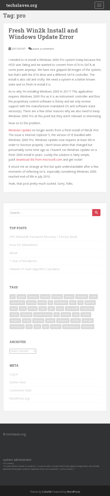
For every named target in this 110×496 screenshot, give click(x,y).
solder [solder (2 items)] (75, 320)
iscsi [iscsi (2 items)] (22, 308)
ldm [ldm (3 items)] (51, 308)
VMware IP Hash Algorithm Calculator (35, 269)
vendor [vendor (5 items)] (55, 326)
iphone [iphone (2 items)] (90, 302)
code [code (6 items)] (93, 296)
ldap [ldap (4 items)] (42, 308)
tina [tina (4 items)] (29, 326)
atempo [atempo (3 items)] (33, 296)
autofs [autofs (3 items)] (45, 296)
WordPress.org (19, 398)
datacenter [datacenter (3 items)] (17, 302)
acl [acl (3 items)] (12, 296)
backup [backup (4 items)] (57, 296)
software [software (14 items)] (63, 320)
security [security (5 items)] (38, 320)
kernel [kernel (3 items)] (32, 308)
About (14, 253)
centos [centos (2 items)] (69, 296)
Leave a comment (43, 49)
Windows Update (19, 130)
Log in (14, 374)
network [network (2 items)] (26, 314)
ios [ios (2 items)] (80, 302)
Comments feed (20, 390)
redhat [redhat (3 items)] (86, 314)
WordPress (73, 492)
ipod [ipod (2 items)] (14, 308)
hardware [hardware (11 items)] (61, 302)
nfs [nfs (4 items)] (56, 314)
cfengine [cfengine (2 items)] (82, 296)
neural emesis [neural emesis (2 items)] (43, 314)
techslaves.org (21, 5)
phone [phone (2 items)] (66, 314)
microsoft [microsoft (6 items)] (72, 308)
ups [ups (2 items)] (45, 326)
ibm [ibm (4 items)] (73, 302)
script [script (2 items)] (26, 320)
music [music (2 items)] (14, 314)
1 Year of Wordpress (23, 261)
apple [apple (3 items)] (21, 296)
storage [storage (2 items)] (87, 320)
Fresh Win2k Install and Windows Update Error (43, 33)
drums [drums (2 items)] (31, 302)
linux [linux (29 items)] (60, 308)
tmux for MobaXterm (24, 245)
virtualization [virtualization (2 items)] (71, 326)
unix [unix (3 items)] (37, 326)
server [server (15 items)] (50, 320)
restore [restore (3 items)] (15, 320)
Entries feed (17, 382)
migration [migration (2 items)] (87, 308)
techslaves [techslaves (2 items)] (17, 326)
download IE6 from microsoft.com (39, 159)
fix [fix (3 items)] (50, 302)
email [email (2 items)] (42, 302)
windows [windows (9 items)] (87, 326)
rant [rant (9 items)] (75, 314)
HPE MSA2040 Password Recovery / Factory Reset (43, 237)
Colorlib (47, 492)
